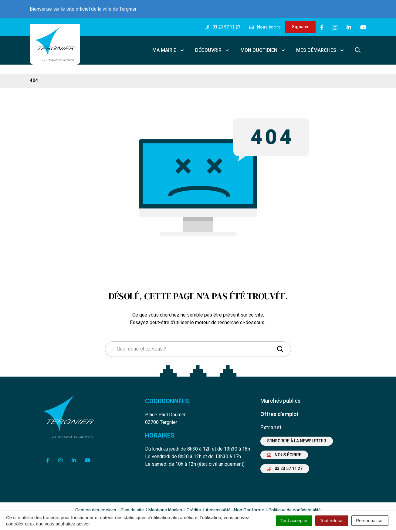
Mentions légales (165, 505)
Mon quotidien (263, 48)
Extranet (271, 423)
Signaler (300, 26)
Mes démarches (320, 48)
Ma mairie (168, 48)
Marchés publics (280, 396)
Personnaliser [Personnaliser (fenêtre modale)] (370, 520)
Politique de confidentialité (295, 505)
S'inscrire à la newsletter (296, 436)
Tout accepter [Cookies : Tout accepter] (294, 520)
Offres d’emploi (279, 410)
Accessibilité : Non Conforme (234, 505)
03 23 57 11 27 (285, 464)
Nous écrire (284, 450)
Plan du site (132, 505)
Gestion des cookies (95, 505)
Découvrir (212, 48)
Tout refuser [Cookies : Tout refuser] (332, 520)
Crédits (194, 505)
